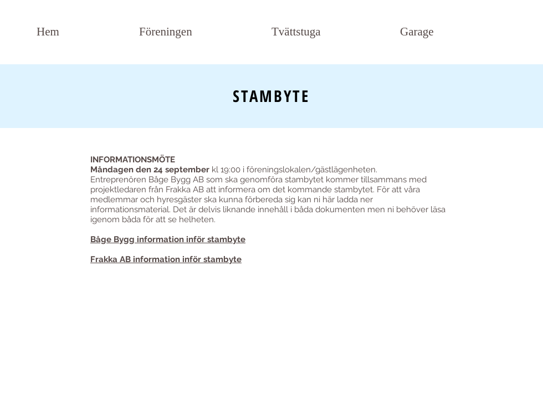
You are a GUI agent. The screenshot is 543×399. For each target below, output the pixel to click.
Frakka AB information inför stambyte (166, 259)
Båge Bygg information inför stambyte (167, 239)
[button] (200, 32)
